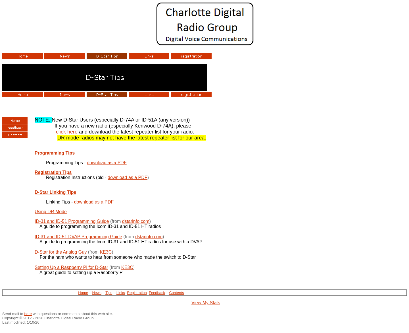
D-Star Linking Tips (55, 192)
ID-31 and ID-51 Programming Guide (72, 221)
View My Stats (205, 302)
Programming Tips (55, 153)
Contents (176, 293)
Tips (108, 293)
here (28, 314)
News (96, 293)
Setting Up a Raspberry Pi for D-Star (71, 267)
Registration (137, 293)
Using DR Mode (51, 211)
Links (120, 293)
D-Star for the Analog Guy (61, 252)
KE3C (106, 252)
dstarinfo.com (135, 221)
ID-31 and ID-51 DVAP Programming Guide (78, 236)
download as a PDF (107, 162)
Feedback (157, 293)
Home (83, 293)
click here (67, 132)
